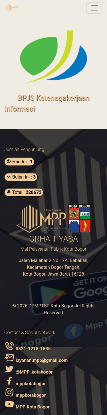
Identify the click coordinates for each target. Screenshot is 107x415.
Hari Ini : (20, 161)
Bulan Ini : (21, 177)
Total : (24, 192)
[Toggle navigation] (94, 8)
